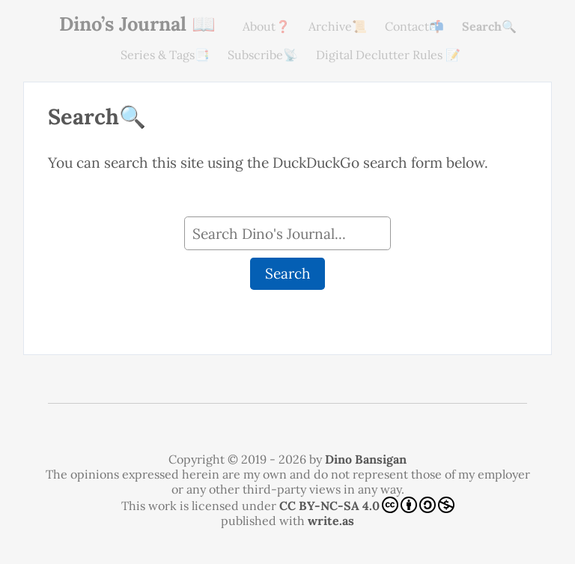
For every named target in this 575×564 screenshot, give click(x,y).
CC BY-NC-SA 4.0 (366, 505)
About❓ (266, 26)
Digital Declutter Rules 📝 (388, 54)
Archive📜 (337, 26)
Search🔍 (489, 26)
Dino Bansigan (366, 459)
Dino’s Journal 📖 (137, 23)
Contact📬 (414, 26)
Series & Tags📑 (165, 54)
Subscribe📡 (263, 54)
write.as (331, 520)
